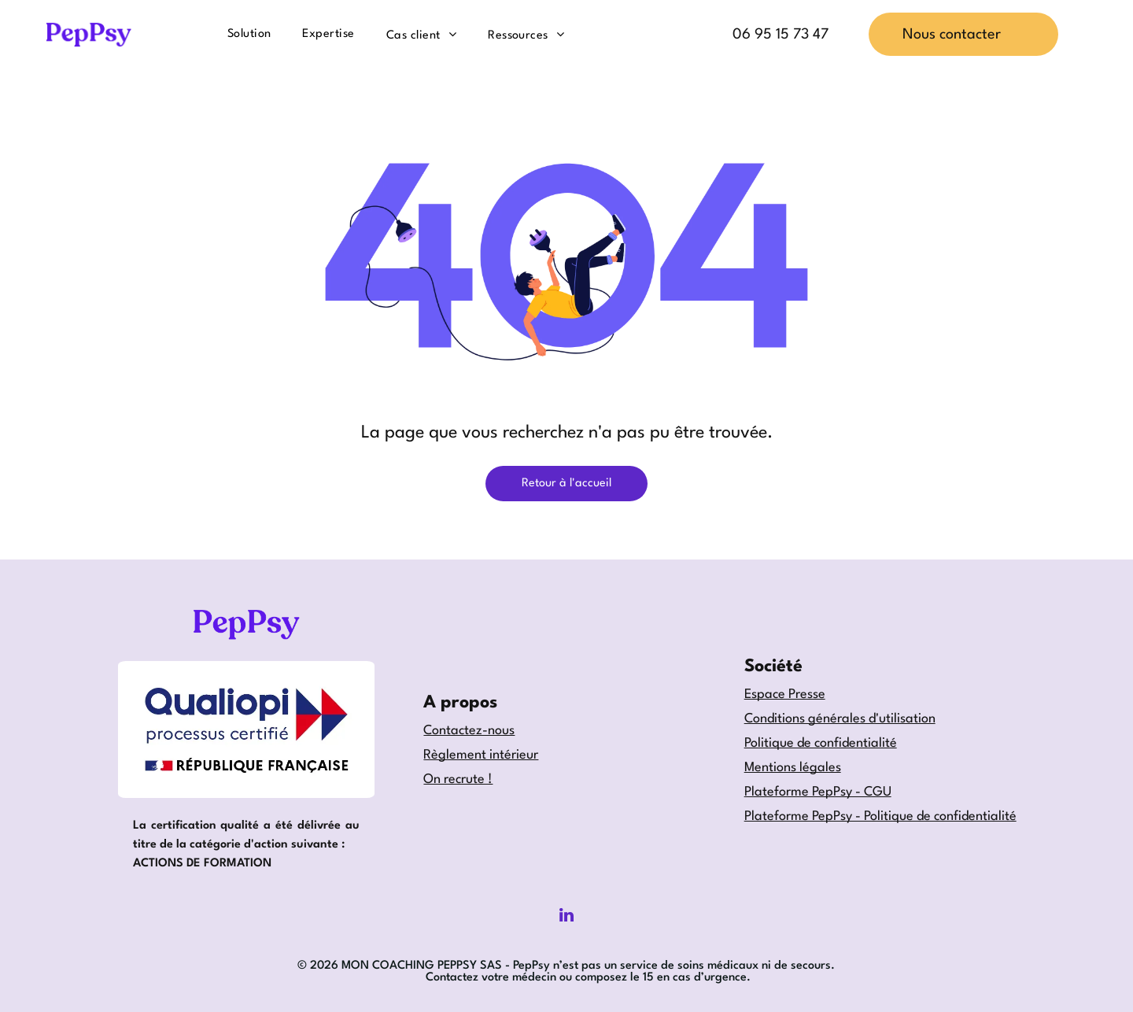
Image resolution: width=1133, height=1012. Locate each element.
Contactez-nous (469, 730)
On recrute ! (458, 779)
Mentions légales (792, 767)
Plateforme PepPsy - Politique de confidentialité (880, 816)
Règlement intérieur (480, 755)
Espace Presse (784, 694)
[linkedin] (566, 917)
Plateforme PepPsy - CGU (817, 792)
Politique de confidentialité (820, 743)
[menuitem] (249, 34)
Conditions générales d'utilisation (840, 719)
